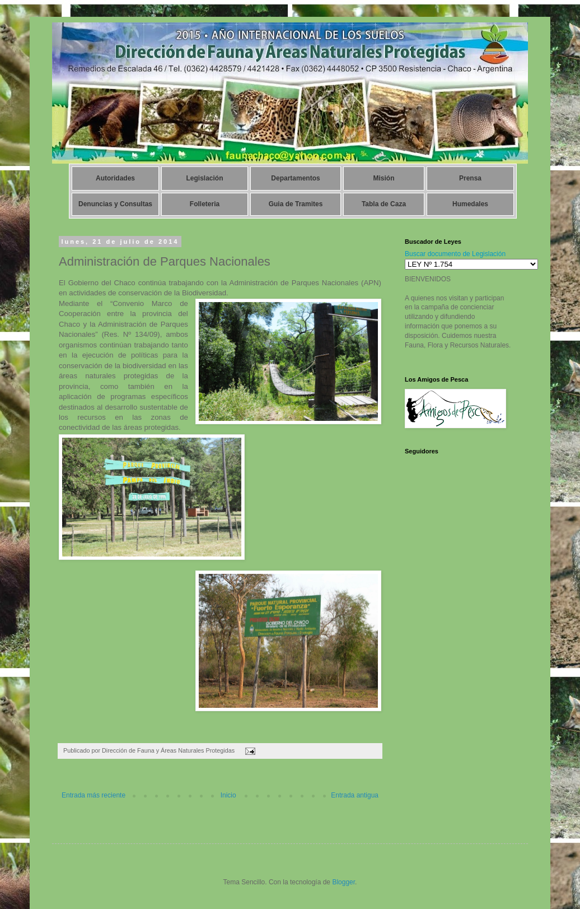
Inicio (228, 795)
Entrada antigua (354, 795)
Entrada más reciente (93, 795)
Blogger (343, 882)
